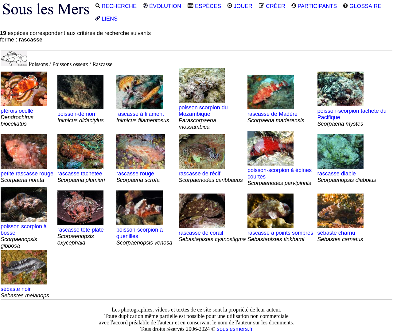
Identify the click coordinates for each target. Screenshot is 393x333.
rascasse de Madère (275, 113)
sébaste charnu (340, 232)
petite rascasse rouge (27, 173)
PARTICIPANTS (314, 6)
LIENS (106, 19)
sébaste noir (25, 289)
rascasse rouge (140, 173)
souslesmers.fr (235, 329)
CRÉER (272, 6)
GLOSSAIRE (362, 6)
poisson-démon (80, 113)
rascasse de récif (211, 173)
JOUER (239, 6)
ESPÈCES (204, 6)
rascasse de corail (212, 232)
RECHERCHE (116, 6)
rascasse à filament (142, 113)
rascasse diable (346, 173)
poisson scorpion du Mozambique (203, 114)
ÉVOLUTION (162, 6)
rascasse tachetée (81, 173)
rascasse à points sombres (280, 232)
